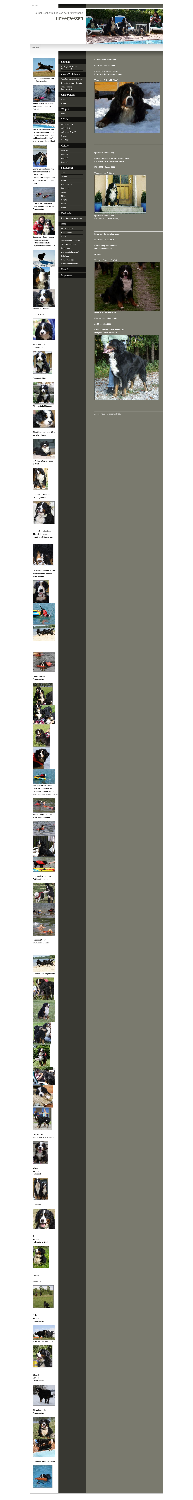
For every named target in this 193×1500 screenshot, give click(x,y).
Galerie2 (64, 154)
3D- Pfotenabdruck (68, 244)
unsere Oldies (68, 94)
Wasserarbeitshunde (69, 264)
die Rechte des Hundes (70, 240)
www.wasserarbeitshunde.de (45, 794)
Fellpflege (65, 256)
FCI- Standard (67, 229)
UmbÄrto (64, 200)
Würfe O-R (65, 128)
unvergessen (67, 167)
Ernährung (65, 248)
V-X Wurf (65, 140)
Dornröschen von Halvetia (71, 83)
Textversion (34, 5)
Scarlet (64, 176)
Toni (63, 172)
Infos (63, 223)
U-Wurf (64, 136)
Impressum (66, 275)
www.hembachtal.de (42, 943)
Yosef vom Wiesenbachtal (71, 79)
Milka (63, 196)
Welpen (65, 109)
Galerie (65, 145)
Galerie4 (64, 162)
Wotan (63, 192)
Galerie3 (64, 158)
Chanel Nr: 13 (66, 184)
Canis (63, 236)
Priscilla (64, 204)
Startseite (35, 47)
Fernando (65, 188)
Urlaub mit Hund (67, 260)
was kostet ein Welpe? (70, 252)
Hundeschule (66, 232)
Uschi (63, 103)
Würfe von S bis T (68, 132)
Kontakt (65, 269)
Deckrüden (66, 213)
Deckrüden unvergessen (71, 218)
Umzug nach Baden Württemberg (69, 67)
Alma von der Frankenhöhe (66, 88)
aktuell (64, 114)
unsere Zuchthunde (70, 74)
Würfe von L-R (67, 124)
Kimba (63, 208)
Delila (63, 180)
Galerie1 (64, 150)
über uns (65, 61)
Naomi (64, 99)
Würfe (64, 119)
